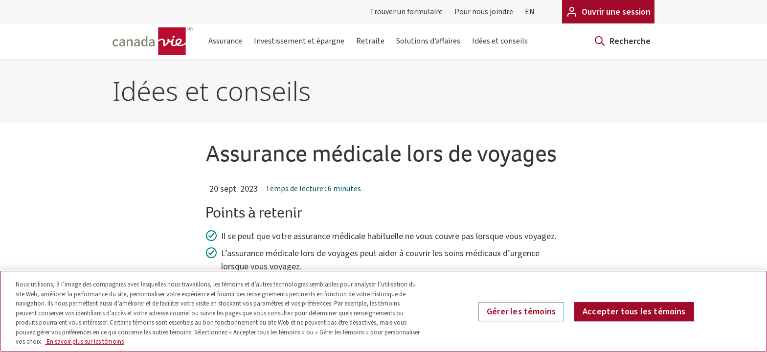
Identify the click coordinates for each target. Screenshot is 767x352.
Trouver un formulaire (406, 11)
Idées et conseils (500, 47)
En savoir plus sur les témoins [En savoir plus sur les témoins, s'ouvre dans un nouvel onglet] (84, 341)
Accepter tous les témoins (634, 312)
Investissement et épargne (299, 47)
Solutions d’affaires (428, 47)
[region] (383, 311)
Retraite (370, 47)
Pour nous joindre (483, 11)
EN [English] (530, 11)
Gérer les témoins (521, 312)
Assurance (225, 47)
